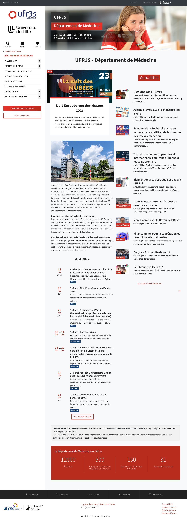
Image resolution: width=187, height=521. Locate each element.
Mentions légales (169, 513)
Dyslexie (6, 3)
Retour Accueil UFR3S (13, 51)
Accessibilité (167, 504)
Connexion (134, 3)
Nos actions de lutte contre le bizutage (72, 38)
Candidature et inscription (22, 108)
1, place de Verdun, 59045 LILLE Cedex (98, 504)
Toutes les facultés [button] (150, 3)
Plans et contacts (22, 115)
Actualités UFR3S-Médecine (149, 283)
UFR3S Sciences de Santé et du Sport (72, 35)
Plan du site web (169, 510)
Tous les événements (82, 416)
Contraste (15, 3)
